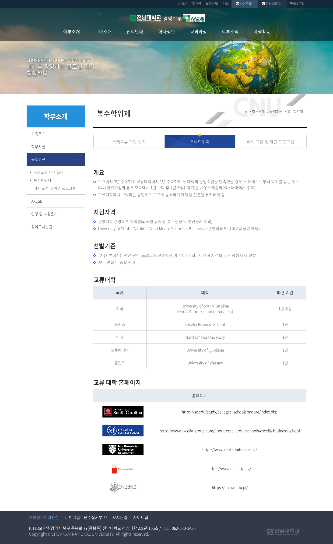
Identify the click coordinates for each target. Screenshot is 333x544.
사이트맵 (246, 3)
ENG (226, 3)
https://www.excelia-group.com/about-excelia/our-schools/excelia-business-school (230, 430)
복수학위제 (42, 180)
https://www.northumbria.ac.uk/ (229, 449)
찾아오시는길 (41, 226)
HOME (182, 3)
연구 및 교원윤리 (44, 214)
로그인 (196, 3)
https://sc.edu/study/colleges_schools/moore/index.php (229, 411)
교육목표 (38, 134)
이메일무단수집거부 (85, 517)
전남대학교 (273, 3)
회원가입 (212, 3)
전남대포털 (296, 3)
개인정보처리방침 (44, 517)
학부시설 (38, 146)
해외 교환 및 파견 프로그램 (55, 188)
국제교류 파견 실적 (48, 172)
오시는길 (119, 517)
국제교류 (38, 159)
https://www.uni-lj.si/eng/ (229, 468)
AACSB (36, 201)
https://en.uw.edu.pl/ (230, 487)
